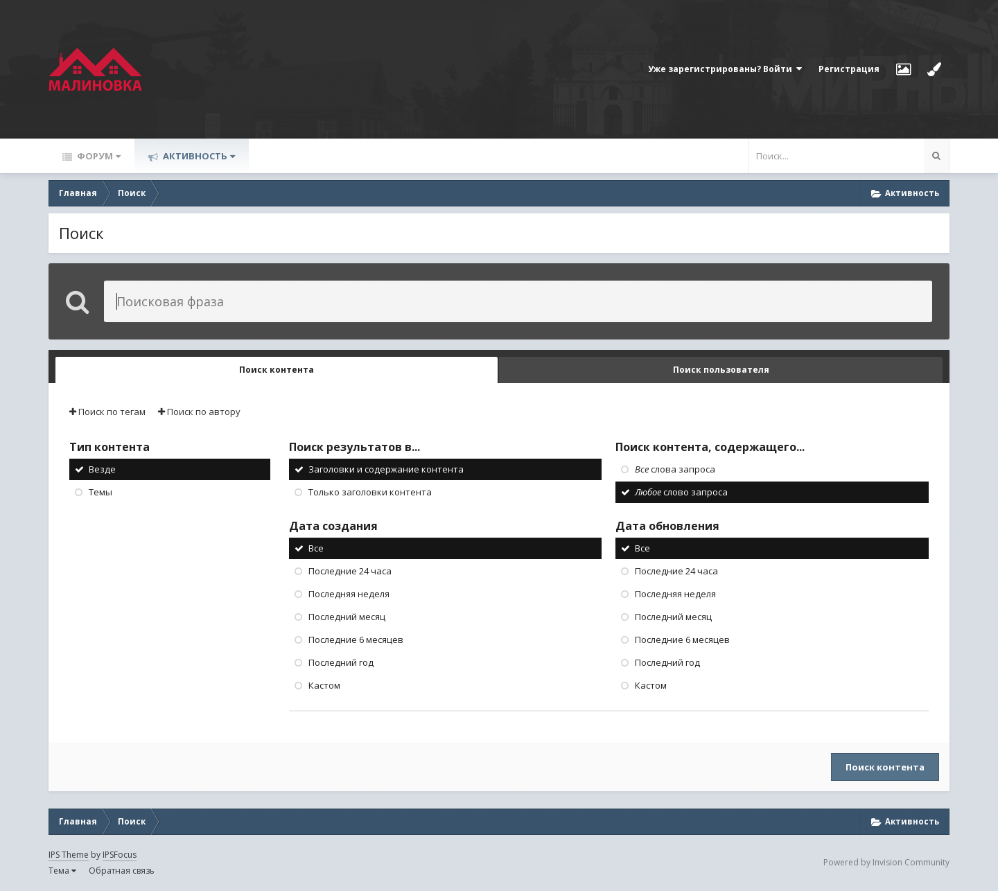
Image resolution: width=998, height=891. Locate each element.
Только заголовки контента (370, 492)
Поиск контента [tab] (276, 370)
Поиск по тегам (107, 411)
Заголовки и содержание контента (386, 469)
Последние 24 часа (350, 571)
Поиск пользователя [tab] (721, 370)
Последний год (341, 662)
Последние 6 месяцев (355, 639)
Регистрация (848, 69)
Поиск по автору (199, 411)
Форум (98, 156)
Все (316, 548)
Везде (102, 469)
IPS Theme (69, 855)
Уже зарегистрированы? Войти (725, 69)
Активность (198, 156)
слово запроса (681, 492)
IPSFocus (120, 855)
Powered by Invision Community (886, 862)
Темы (100, 492)
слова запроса (675, 469)
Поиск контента (885, 767)
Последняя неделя (348, 594)
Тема (62, 870)
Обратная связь (122, 870)
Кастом (324, 685)
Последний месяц (346, 616)
